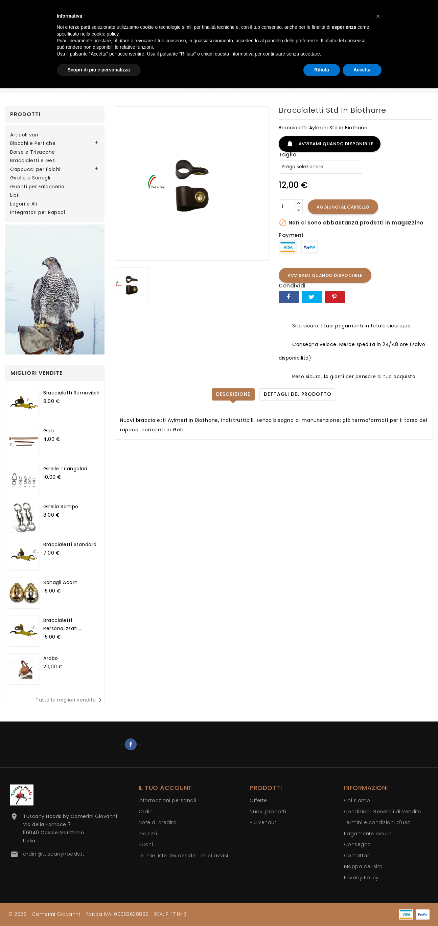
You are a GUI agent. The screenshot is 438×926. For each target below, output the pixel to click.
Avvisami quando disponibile (329, 144)
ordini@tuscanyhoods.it (53, 853)
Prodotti (25, 114)
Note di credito (158, 822)
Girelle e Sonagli (30, 178)
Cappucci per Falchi (35, 170)
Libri (15, 195)
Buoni (146, 844)
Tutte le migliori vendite (70, 700)
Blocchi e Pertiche (32, 144)
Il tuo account (165, 787)
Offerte (258, 800)
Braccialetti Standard (70, 544)
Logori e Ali (23, 204)
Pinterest (335, 297)
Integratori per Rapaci (37, 213)
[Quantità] (287, 206)
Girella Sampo (60, 506)
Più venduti (264, 822)
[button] (378, 16)
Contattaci (358, 855)
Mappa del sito (363, 866)
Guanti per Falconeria (37, 187)
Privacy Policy (361, 877)
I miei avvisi (213, 855)
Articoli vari (24, 135)
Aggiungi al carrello (343, 207)
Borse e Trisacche (32, 152)
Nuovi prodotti (268, 811)
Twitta (312, 297)
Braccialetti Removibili (71, 392)
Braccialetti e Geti (33, 161)
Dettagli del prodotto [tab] (297, 394)
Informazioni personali (167, 800)
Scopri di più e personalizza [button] (99, 69)
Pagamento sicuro (368, 833)
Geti (48, 430)
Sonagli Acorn (60, 582)
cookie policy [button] (105, 34)
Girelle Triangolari (65, 468)
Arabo (50, 658)
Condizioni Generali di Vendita (383, 811)
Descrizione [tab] (233, 394)
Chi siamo (357, 800)
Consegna (357, 844)
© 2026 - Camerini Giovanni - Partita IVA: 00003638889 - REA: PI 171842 (97, 914)
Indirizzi (148, 833)
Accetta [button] (362, 69)
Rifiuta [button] (321, 69)
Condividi (289, 297)
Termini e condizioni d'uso (377, 822)
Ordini (146, 811)
